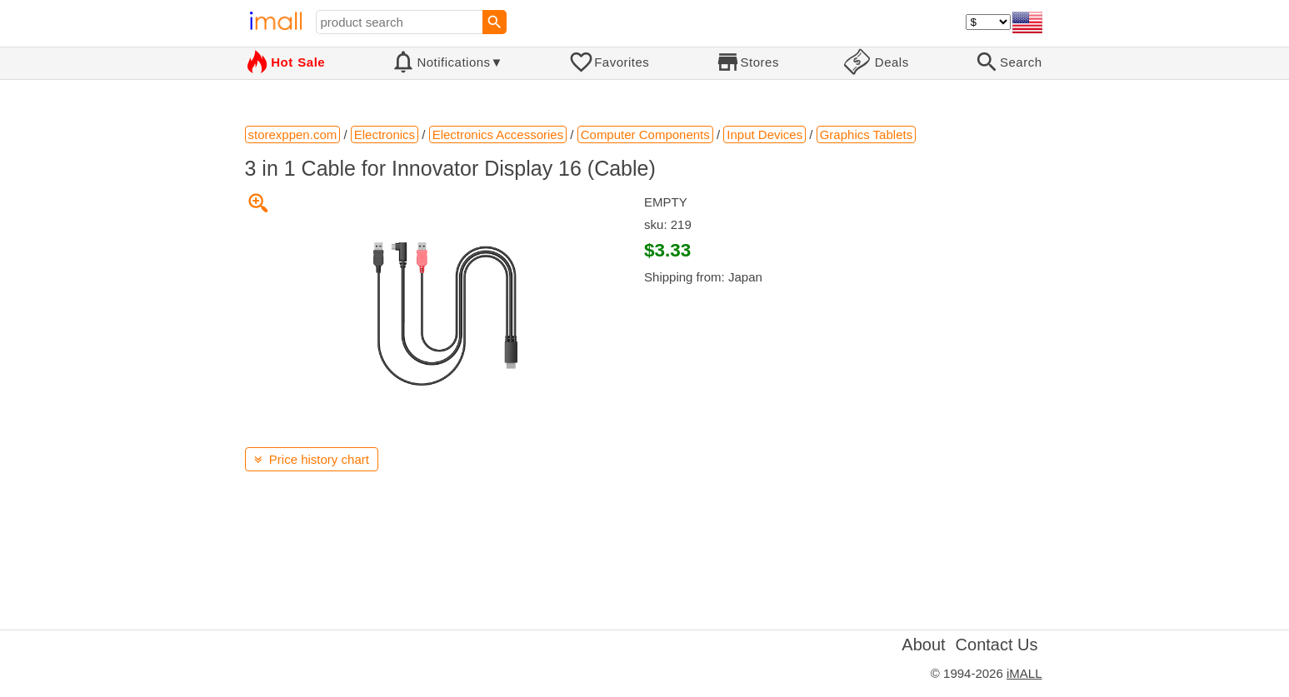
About (923, 644)
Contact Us (997, 644)
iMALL (1024, 673)
